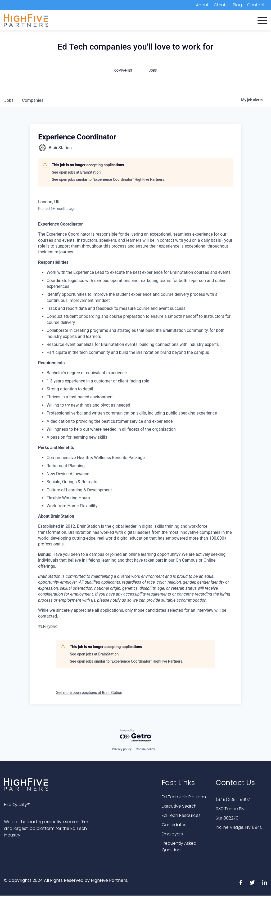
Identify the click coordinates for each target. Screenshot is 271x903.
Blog (237, 5)
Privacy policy (122, 749)
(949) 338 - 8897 (233, 799)
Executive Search (179, 806)
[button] (262, 19)
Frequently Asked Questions (179, 846)
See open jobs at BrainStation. (77, 172)
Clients (221, 5)
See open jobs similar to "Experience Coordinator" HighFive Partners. (108, 179)
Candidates (174, 825)
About (202, 5)
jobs (8, 100)
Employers (172, 834)
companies (32, 100)
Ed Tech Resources (181, 815)
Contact (256, 5)
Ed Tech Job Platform (184, 797)
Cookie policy (145, 749)
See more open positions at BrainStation (89, 692)
